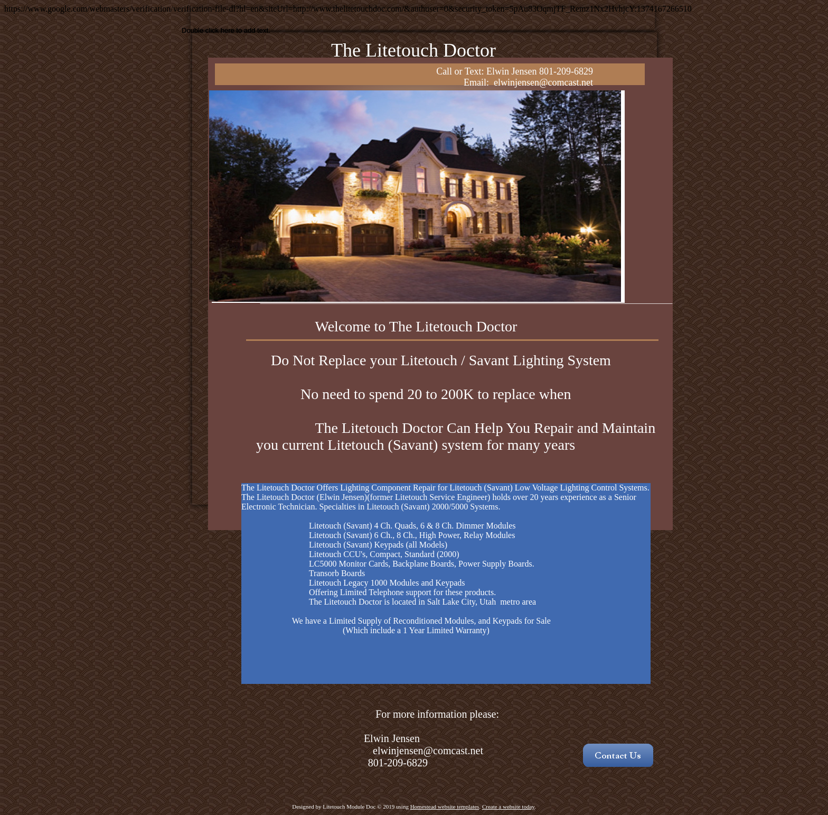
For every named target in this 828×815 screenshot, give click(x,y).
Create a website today (508, 806)
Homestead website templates (444, 806)
